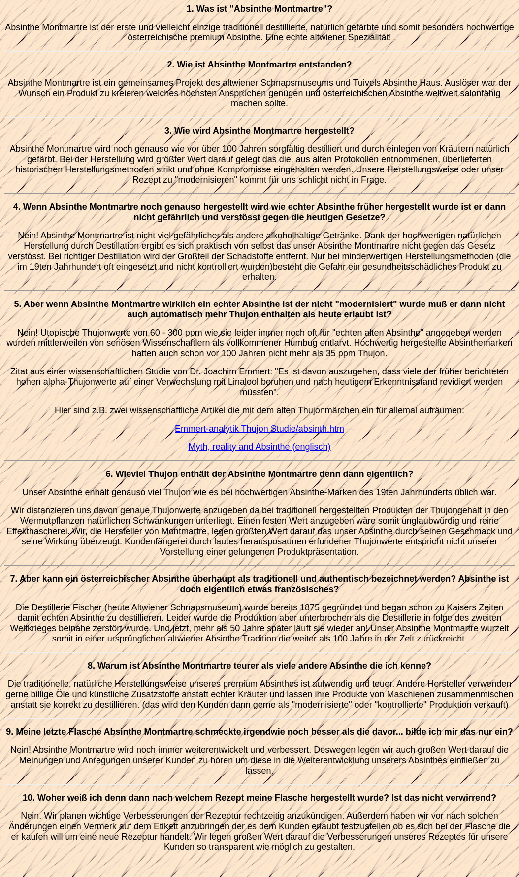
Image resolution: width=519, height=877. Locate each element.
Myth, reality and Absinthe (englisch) (259, 447)
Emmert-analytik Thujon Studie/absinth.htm (259, 429)
